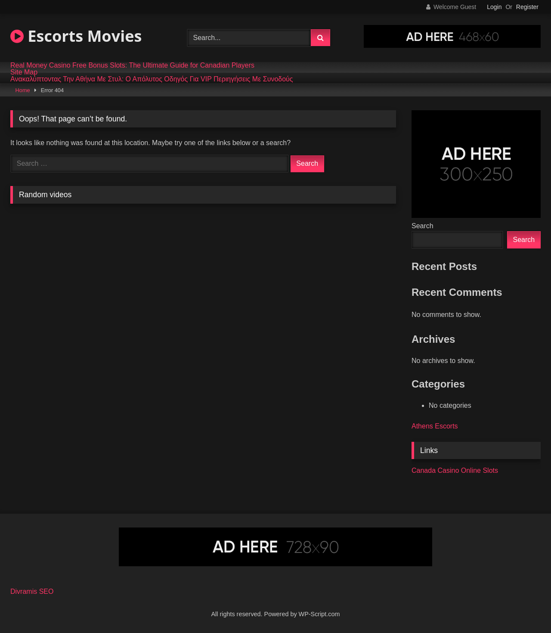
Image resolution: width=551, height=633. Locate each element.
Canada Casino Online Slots (455, 470)
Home (22, 90)
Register (527, 6)
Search (422, 226)
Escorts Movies (76, 36)
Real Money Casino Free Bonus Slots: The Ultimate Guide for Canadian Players (132, 65)
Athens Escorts (435, 426)
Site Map (23, 72)
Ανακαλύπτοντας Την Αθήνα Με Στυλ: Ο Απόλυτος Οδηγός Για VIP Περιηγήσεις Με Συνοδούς (151, 79)
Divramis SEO (31, 591)
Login (494, 6)
